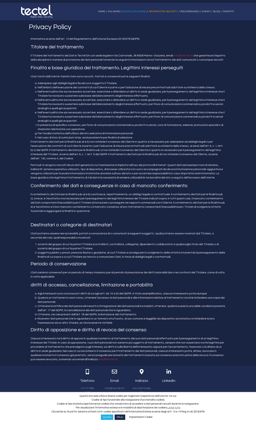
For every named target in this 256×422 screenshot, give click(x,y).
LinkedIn (168, 381)
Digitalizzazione (134, 11)
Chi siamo (114, 11)
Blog (216, 11)
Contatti (228, 11)
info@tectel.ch (183, 55)
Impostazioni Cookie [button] (141, 417)
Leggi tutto (173, 407)
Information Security (163, 11)
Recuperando (190, 11)
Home (101, 11)
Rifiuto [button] (120, 417)
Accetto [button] (107, 417)
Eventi (206, 11)
